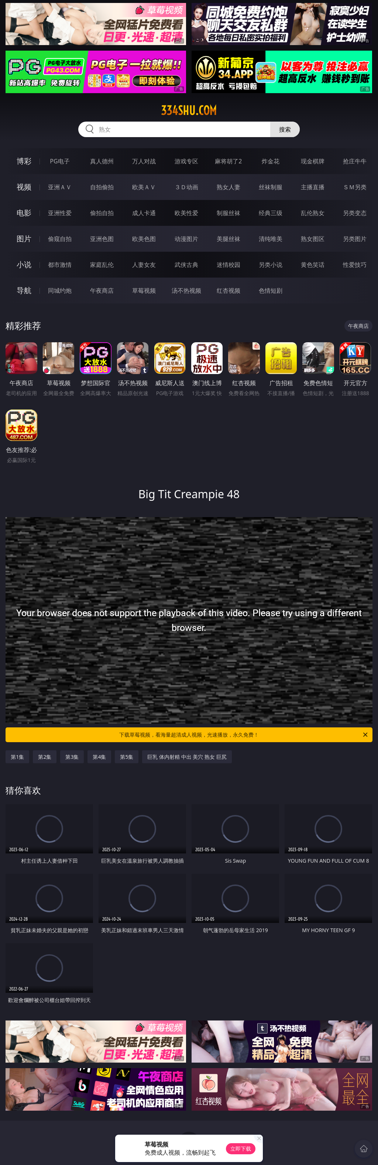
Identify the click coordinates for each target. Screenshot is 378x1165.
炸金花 (270, 161)
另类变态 (355, 213)
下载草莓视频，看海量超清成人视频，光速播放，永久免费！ (244, 734)
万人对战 (144, 161)
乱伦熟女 (312, 213)
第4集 (99, 756)
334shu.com (189, 110)
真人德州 (102, 161)
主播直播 (312, 187)
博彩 (24, 161)
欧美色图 (144, 239)
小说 (24, 264)
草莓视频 (144, 290)
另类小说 (270, 265)
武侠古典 (186, 265)
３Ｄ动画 (186, 187)
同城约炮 (60, 290)
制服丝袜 (228, 213)
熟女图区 (312, 239)
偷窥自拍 (60, 239)
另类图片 (355, 239)
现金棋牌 (312, 161)
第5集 (126, 756)
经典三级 (270, 213)
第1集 (17, 756)
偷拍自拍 (102, 213)
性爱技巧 (355, 265)
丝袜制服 (270, 187)
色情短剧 (270, 290)
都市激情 (60, 265)
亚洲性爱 (60, 213)
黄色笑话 (312, 265)
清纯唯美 (270, 239)
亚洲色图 (102, 239)
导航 (24, 290)
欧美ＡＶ (144, 187)
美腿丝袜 (228, 239)
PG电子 (59, 161)
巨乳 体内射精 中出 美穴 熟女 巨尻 (186, 756)
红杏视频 (228, 290)
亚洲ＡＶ (60, 187)
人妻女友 (144, 265)
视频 (24, 187)
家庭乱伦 (102, 265)
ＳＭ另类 (355, 187)
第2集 (44, 756)
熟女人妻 (228, 187)
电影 (24, 213)
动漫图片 (186, 239)
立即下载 (240, 1148)
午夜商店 (102, 290)
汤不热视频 (186, 290)
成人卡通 (144, 213)
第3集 (72, 756)
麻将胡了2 (228, 161)
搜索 (285, 129)
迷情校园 (228, 265)
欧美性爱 (186, 213)
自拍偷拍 (102, 187)
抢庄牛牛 (355, 161)
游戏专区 (186, 161)
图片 (24, 239)
